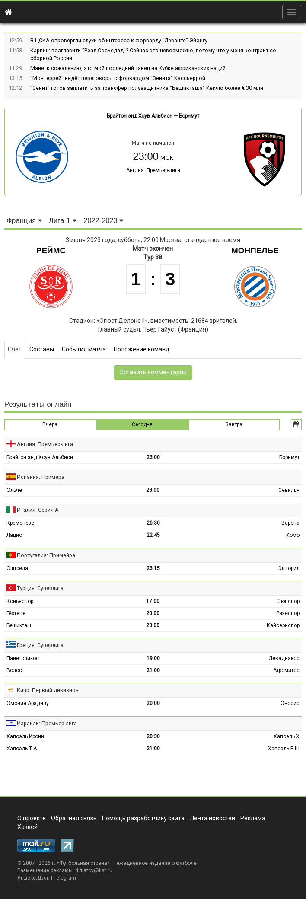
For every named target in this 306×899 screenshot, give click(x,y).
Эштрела (17, 568)
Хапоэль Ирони (25, 736)
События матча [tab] (84, 349)
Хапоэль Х (287, 736)
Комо (293, 535)
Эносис (290, 703)
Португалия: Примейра (46, 555)
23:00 (153, 457)
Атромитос (286, 670)
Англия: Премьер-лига (153, 170)
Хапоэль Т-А (21, 749)
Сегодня (142, 424)
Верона (290, 523)
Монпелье (255, 250)
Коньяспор (19, 601)
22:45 (153, 535)
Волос (14, 670)
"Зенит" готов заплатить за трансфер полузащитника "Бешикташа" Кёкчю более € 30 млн (146, 88)
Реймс (51, 250)
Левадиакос (284, 658)
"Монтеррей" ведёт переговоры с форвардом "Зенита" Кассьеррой (117, 78)
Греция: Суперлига (40, 645)
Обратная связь (74, 818)
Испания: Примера (40, 477)
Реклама (252, 818)
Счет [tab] (15, 349)
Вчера (49, 424)
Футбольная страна (83, 863)
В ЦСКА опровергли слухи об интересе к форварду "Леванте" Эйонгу (118, 40)
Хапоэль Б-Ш (284, 749)
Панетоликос (22, 658)
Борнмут (189, 116)
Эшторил (289, 568)
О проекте (31, 818)
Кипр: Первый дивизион (48, 690)
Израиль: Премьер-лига (47, 723)
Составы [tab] (41, 349)
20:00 (152, 613)
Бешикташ (18, 625)
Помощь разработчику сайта (143, 818)
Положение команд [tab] (141, 349)
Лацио (14, 535)
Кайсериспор (283, 625)
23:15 (153, 568)
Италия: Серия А (38, 510)
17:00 (152, 601)
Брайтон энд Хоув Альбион (139, 116)
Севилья (289, 490)
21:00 (153, 670)
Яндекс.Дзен (33, 878)
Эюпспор (288, 601)
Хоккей (27, 826)
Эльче (14, 490)
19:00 (153, 658)
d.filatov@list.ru (93, 870)
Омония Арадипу (27, 703)
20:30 (153, 523)
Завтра (234, 424)
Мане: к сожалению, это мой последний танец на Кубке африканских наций (128, 68)
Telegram (65, 878)
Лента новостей (212, 818)
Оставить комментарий (153, 372)
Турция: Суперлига (40, 588)
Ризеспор (288, 613)
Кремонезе (20, 523)
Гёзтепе (16, 613)
